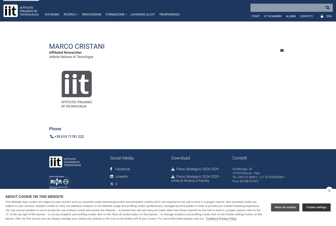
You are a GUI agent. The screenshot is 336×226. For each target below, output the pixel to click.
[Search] (291, 8)
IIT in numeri (273, 16)
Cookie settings (316, 207)
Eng (329, 16)
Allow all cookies (285, 207)
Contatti (306, 16)
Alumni (291, 16)
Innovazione (91, 14)
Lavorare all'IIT (142, 14)
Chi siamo (52, 14)
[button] (71, 10)
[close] (329, 190)
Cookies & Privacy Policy (221, 218)
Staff (256, 16)
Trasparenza (169, 14)
